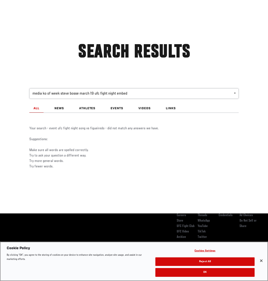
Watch (204, 16)
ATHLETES (87, 108)
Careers (181, 215)
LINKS (171, 108)
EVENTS (117, 108)
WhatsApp (204, 221)
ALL (36, 108)
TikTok (202, 232)
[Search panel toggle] (254, 15)
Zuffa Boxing (224, 16)
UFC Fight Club (186, 226)
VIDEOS (144, 108)
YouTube (203, 226)
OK (205, 272)
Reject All (205, 261)
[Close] (261, 260)
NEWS (59, 108)
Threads (202, 215)
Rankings (29, 16)
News (64, 16)
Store (180, 221)
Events (11, 16)
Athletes (48, 16)
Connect (187, 16)
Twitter (202, 237)
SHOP (243, 16)
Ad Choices (246, 215)
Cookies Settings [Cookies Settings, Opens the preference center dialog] (205, 251)
